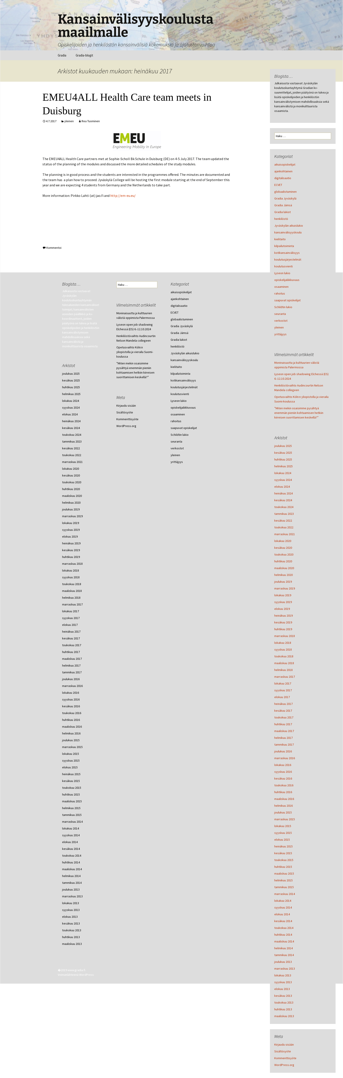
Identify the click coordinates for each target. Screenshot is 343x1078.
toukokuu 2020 (283, 554)
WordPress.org (284, 1065)
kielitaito (280, 239)
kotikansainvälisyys (287, 253)
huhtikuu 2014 (283, 935)
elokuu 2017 (282, 697)
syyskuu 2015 (283, 833)
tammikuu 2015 (284, 887)
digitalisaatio (282, 178)
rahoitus (279, 293)
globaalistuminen (285, 192)
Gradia (62, 55)
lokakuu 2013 (282, 975)
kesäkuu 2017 (283, 711)
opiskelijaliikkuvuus (286, 280)
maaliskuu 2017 (284, 731)
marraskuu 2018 (284, 636)
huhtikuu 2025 (283, 459)
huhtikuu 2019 (283, 629)
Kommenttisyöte (285, 1058)
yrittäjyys (280, 334)
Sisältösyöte (282, 1051)
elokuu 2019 (282, 609)
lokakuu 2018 (282, 643)
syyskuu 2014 (283, 907)
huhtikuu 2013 (283, 1009)
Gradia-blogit (84, 55)
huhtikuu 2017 (283, 724)
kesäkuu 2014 (283, 921)
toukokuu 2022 (283, 527)
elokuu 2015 (282, 840)
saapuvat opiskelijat (287, 300)
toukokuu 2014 (283, 928)
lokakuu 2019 (282, 595)
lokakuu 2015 (282, 826)
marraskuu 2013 (284, 968)
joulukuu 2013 (283, 962)
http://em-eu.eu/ (123, 195)
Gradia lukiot (282, 212)
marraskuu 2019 (284, 588)
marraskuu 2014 (284, 894)
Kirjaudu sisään (284, 1044)
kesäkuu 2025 (283, 453)
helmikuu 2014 (283, 948)
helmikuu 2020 (283, 575)
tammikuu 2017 (284, 744)
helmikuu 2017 (283, 738)
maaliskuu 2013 (284, 1016)
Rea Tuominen (91, 121)
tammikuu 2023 (284, 514)
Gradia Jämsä (283, 205)
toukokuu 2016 (283, 785)
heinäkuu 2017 (283, 704)
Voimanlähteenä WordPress (76, 975)
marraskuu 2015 (284, 819)
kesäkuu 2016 (283, 778)
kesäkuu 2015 (283, 853)
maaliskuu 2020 (284, 568)
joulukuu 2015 (283, 812)
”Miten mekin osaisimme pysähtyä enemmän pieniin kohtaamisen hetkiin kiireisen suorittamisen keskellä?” (298, 412)
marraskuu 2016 (284, 758)
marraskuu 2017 (284, 677)
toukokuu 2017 (283, 717)
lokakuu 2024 (282, 473)
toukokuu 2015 (283, 860)
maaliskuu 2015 (284, 873)
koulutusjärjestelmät (287, 259)
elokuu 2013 (282, 989)
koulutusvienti (283, 266)
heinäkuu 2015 (283, 846)
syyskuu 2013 (283, 982)
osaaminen (281, 287)
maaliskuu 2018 (284, 663)
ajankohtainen (283, 171)
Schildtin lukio (283, 307)
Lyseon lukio (282, 273)
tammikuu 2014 (284, 955)
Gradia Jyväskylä (285, 198)
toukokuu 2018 (283, 656)
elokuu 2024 (282, 487)
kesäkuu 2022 (283, 520)
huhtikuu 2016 (283, 792)
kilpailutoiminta (284, 246)
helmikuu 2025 (283, 466)
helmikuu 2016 (283, 806)
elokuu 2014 (282, 914)
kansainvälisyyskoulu (288, 232)
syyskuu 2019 (283, 602)
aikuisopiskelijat (284, 164)
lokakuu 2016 (282, 765)
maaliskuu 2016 (284, 799)
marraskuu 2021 (284, 534)
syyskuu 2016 (283, 772)
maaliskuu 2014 (284, 941)
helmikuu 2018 (283, 670)
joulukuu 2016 (283, 751)
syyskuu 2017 (283, 690)
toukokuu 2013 (283, 1002)
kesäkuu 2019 (283, 622)
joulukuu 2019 (283, 582)
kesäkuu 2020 (283, 548)
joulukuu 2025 (283, 446)
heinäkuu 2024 (283, 493)
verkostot (280, 321)
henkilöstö (281, 219)
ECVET (278, 185)
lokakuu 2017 (282, 683)
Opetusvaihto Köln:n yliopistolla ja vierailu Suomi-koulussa (134, 351)
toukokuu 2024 (283, 507)
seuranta (280, 314)
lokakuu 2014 (282, 901)
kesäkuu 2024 (283, 500)
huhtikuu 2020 (283, 561)
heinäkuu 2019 (283, 616)
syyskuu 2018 (283, 649)
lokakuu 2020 (282, 541)
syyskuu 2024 (283, 480)
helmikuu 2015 (283, 880)
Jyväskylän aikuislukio (288, 226)
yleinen (69, 121)
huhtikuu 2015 (283, 867)
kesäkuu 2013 (283, 996)
